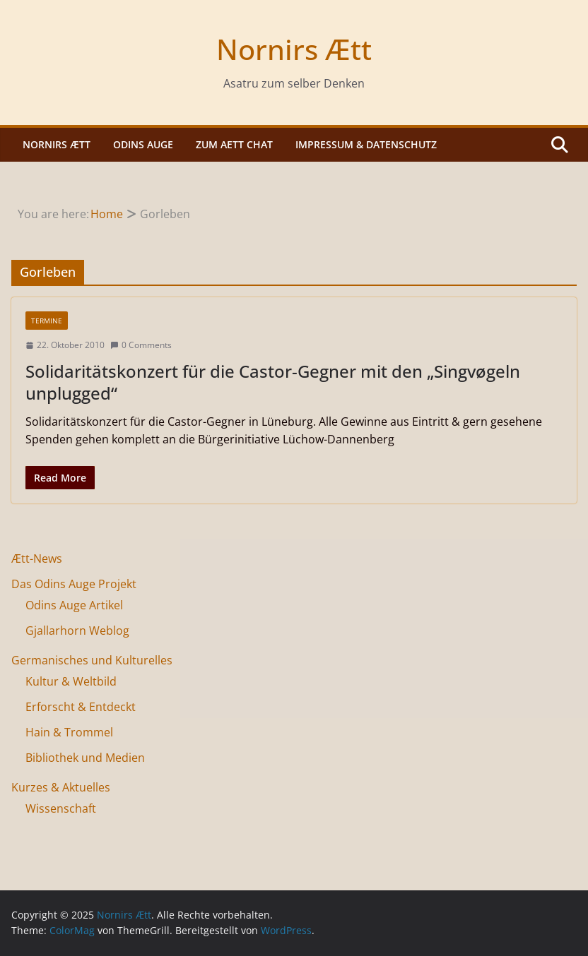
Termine (46, 320)
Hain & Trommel (69, 732)
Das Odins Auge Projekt (73, 584)
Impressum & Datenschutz (366, 144)
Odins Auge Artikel (74, 605)
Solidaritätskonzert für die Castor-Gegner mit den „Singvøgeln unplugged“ (272, 382)
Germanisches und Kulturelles (91, 660)
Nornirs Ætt (294, 49)
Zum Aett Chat (234, 144)
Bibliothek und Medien (85, 757)
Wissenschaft (60, 808)
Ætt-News (36, 558)
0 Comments (141, 345)
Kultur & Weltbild (71, 681)
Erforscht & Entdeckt (80, 707)
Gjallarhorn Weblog (77, 630)
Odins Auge (143, 144)
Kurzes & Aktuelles (60, 787)
